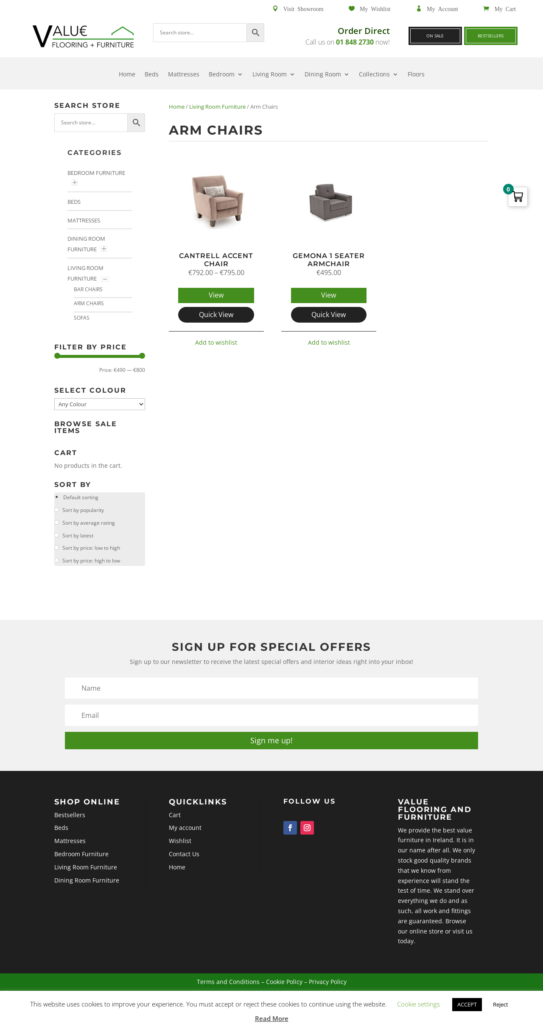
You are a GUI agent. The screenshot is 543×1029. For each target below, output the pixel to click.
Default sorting (80, 497)
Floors (416, 74)
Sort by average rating (88, 522)
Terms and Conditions (245, 989)
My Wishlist (375, 8)
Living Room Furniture (217, 106)
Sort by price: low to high (90, 547)
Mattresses (183, 74)
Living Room (269, 74)
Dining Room (323, 74)
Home (127, 74)
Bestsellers (491, 36)
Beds (152, 74)
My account (220, 845)
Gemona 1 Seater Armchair (329, 260)
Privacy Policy (305, 989)
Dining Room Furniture (159, 876)
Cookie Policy (279, 989)
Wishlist (216, 853)
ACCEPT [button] (467, 1004)
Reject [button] (500, 1004)
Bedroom (222, 74)
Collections (374, 74)
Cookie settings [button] (418, 1004)
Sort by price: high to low (90, 560)
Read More (271, 1018)
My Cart (505, 8)
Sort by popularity (82, 510)
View (216, 295)
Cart (213, 837)
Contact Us (219, 861)
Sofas (82, 317)
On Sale (435, 36)
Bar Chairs (88, 289)
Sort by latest (77, 535)
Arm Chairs (89, 303)
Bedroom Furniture (96, 173)
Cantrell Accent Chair (216, 260)
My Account (442, 8)
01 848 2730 (355, 42)
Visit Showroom (303, 8)
